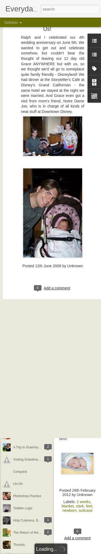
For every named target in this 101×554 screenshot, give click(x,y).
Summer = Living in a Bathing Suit (37, 289)
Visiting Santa (23, 216)
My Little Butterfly (25, 264)
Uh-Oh (18, 484)
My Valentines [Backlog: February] (37, 435)
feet (89, 506)
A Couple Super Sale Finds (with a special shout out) (51, 325)
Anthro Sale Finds (26, 398)
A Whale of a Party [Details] (33, 350)
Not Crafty (20, 386)
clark (80, 506)
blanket (68, 506)
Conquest (20, 472)
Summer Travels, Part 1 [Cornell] (36, 301)
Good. (17, 362)
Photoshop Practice (27, 496)
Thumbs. (19, 545)
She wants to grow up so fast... (35, 277)
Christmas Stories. (26, 228)
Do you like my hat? (27, 411)
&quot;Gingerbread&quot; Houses (37, 252)
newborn (69, 510)
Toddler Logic (22, 508)
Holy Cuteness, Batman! (30, 520)
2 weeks (83, 502)
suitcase (86, 510)
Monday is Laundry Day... (31, 313)
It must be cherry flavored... (32, 423)
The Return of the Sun (29, 533)
